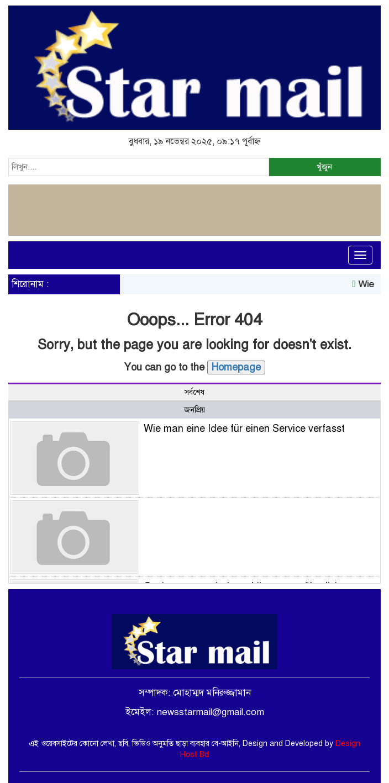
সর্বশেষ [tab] (194, 392)
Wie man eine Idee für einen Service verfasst (244, 428)
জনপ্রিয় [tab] (194, 410)
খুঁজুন (324, 167)
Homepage (236, 367)
